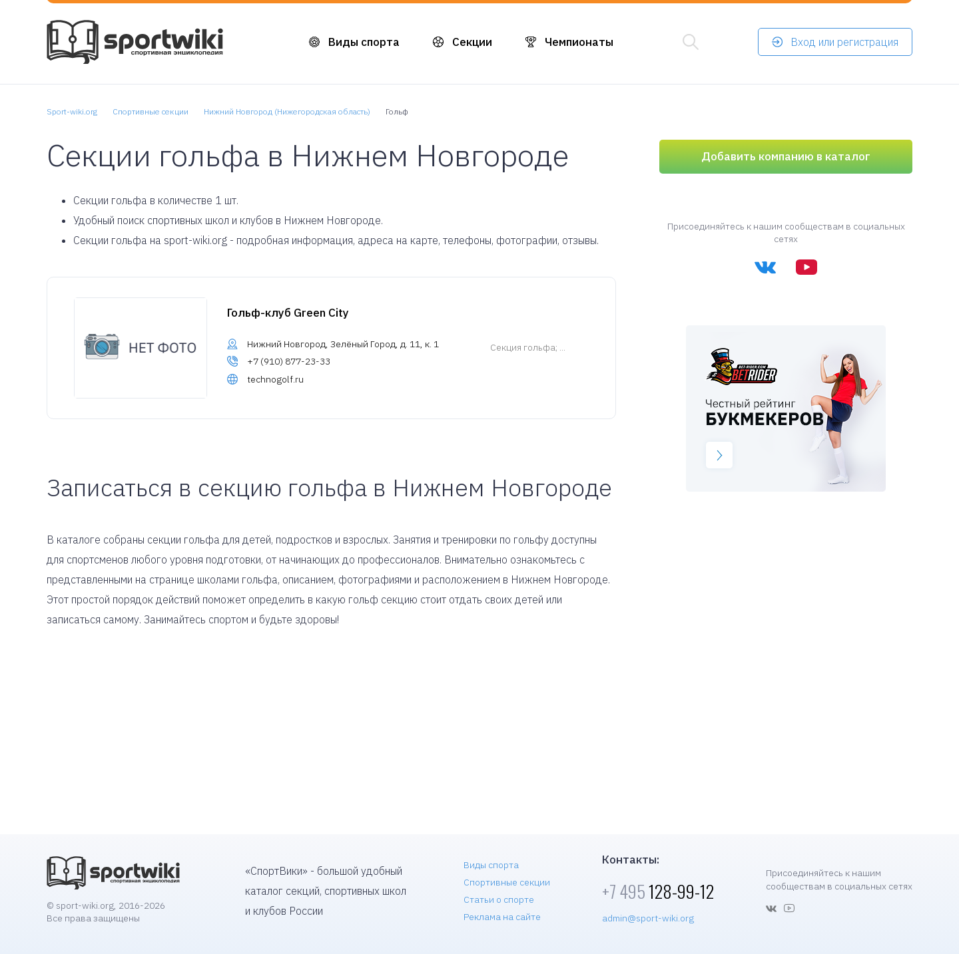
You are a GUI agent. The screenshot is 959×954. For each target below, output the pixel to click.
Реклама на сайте (502, 917)
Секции (472, 42)
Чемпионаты (579, 42)
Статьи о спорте (499, 899)
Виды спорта (364, 42)
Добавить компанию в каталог (785, 156)
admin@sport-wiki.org (648, 918)
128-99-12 (658, 891)
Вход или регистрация (844, 42)
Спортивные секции (507, 882)
